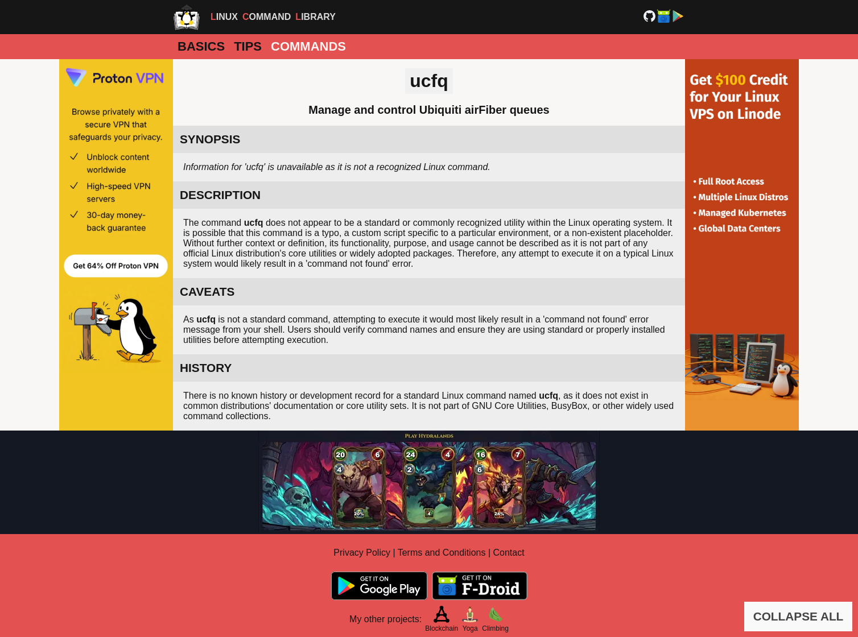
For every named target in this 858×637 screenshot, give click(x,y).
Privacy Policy (361, 552)
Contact (509, 552)
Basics (201, 46)
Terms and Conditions (442, 552)
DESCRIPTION (220, 194)
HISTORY (206, 367)
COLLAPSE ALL (798, 616)
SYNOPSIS (210, 139)
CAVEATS (207, 291)
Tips (248, 46)
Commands (308, 46)
